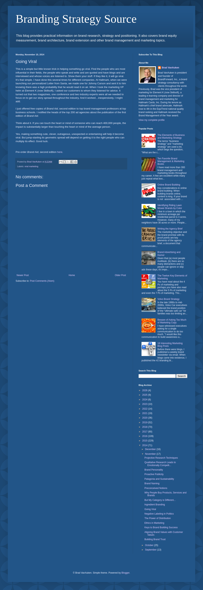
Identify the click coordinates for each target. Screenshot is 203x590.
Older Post (120, 275)
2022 (145, 408)
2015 (145, 440)
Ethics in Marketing (154, 523)
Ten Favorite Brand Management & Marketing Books (171, 161)
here (59, 152)
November (151, 454)
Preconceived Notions (155, 488)
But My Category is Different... (160, 500)
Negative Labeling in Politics (159, 513)
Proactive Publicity (154, 474)
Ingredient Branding (154, 504)
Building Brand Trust (155, 539)
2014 (145, 445)
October (149, 545)
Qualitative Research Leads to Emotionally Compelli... (160, 463)
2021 (145, 413)
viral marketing (31, 166)
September (151, 549)
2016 (145, 436)
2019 (145, 422)
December (151, 449)
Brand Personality (153, 469)
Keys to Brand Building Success (161, 527)
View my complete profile (152, 120)
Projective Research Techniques (161, 457)
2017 (145, 431)
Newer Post (23, 275)
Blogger (125, 572)
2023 (145, 404)
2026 (145, 390)
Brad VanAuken (170, 67)
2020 (145, 417)
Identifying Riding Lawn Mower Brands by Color (170, 206)
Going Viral (150, 509)
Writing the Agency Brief (170, 228)
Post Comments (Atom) (42, 281)
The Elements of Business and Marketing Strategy (171, 136)
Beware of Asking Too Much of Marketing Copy (172, 321)
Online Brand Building (169, 184)
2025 (145, 395)
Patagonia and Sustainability (159, 479)
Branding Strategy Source (76, 18)
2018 (145, 427)
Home (72, 275)
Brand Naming (151, 483)
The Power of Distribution (157, 518)
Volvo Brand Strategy (169, 299)
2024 (145, 399)
